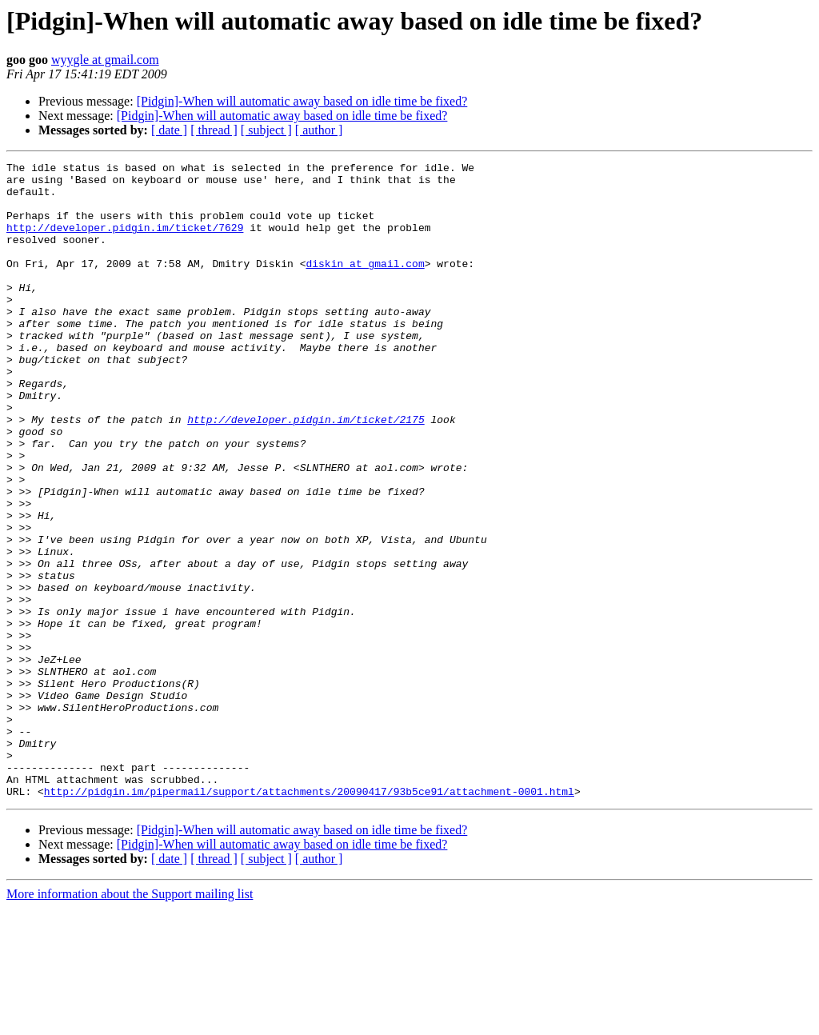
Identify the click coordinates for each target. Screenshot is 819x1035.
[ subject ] (266, 130)
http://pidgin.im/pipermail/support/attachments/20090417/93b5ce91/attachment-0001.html (309, 918)
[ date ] (169, 130)
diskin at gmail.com (365, 285)
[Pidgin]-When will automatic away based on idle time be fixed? (302, 101)
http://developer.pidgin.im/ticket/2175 (305, 472)
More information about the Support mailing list (129, 1021)
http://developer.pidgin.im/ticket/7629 (124, 241)
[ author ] (319, 130)
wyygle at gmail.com (105, 59)
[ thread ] (214, 130)
